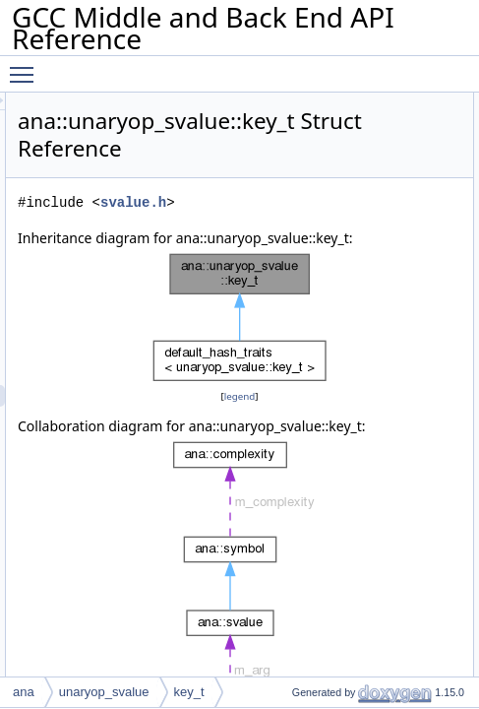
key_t (189, 691)
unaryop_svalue (104, 691)
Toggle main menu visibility (26, 66)
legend (350, 418)
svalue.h (355, 202)
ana (23, 691)
